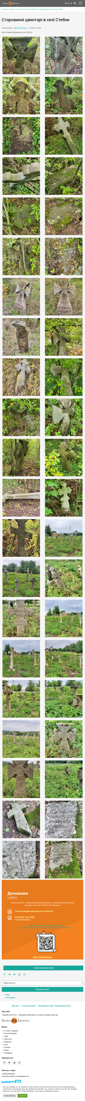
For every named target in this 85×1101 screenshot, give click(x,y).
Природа (7, 1042)
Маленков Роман (20, 28)
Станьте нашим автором (43, 968)
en (71, 3)
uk (66, 3)
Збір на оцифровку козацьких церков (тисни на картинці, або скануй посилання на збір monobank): (46, 926)
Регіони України (10, 1033)
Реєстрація (10, 998)
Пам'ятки (8, 1039)
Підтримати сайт (42, 989)
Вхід (7, 995)
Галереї (7, 1047)
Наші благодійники (42, 957)
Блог (6, 1045)
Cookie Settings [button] (9, 1096)
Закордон (8, 1053)
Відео (6, 1050)
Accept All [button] (22, 1096)
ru (68, 3)
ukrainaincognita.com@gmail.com (15, 1076)
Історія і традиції (11, 1031)
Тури (6, 1036)
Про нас (15, 1006)
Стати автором (29, 1006)
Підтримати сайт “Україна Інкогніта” (54, 1006)
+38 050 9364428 (8, 1074)
